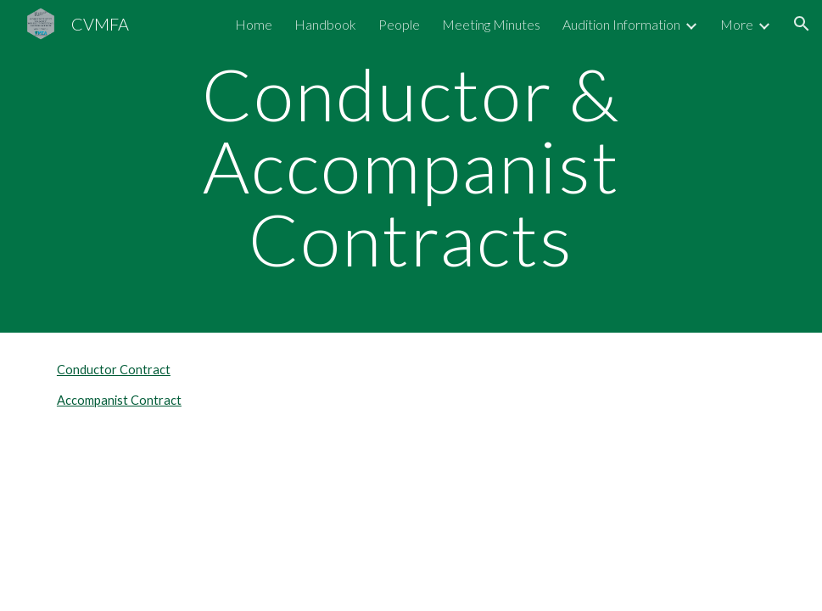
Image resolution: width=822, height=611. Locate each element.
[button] (801, 23)
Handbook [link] (325, 24)
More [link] (736, 24)
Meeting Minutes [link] (491, 24)
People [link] (399, 24)
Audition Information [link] (621, 24)
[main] (411, 166)
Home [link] (253, 24)
